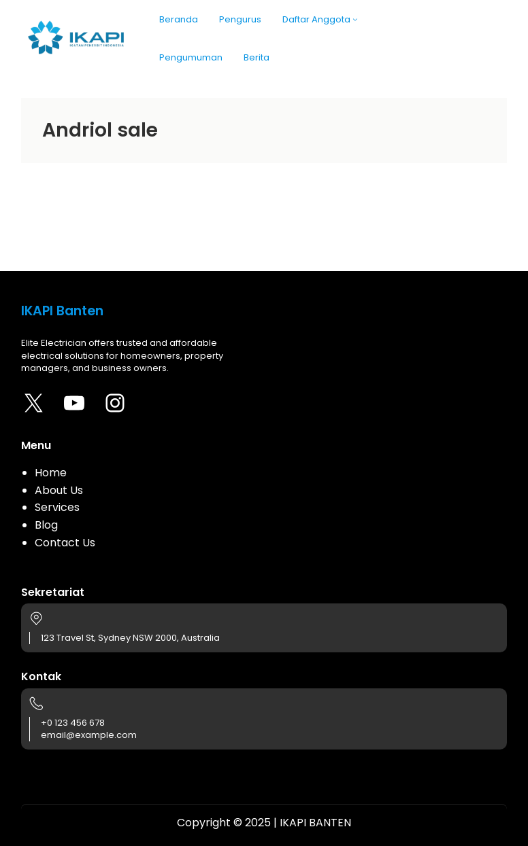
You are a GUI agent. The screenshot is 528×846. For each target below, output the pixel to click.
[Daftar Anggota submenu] (355, 19)
